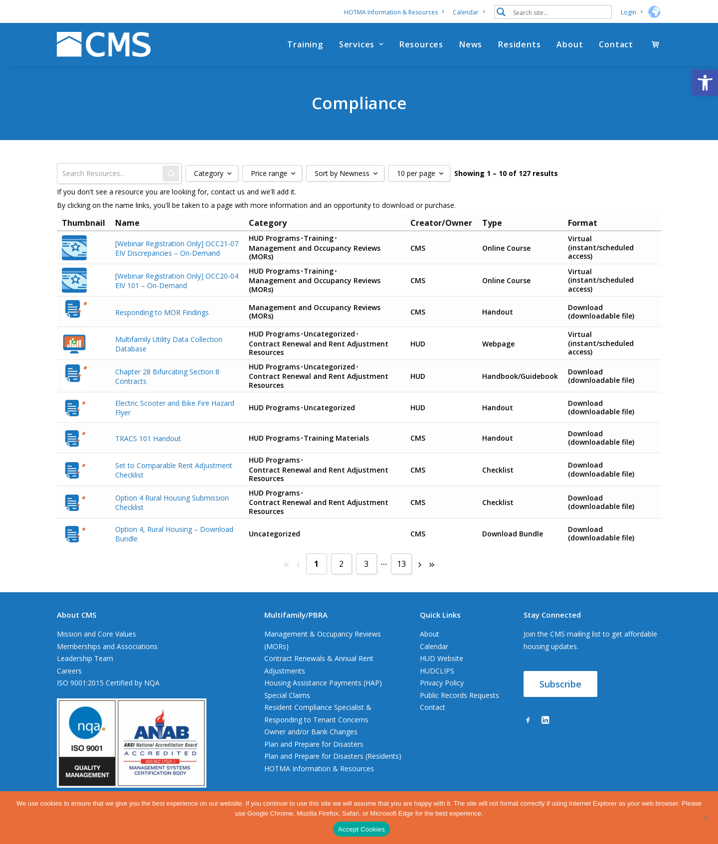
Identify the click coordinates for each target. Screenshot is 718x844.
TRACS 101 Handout (148, 438)
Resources (421, 44)
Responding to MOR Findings (162, 312)
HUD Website (441, 658)
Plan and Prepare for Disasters (313, 744)
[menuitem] (395, 12)
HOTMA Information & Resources (394, 12)
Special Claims (287, 695)
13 (401, 563)
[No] (706, 818)
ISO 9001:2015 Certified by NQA (108, 682)
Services (361, 44)
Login (631, 12)
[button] (705, 83)
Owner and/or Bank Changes (311, 731)
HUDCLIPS (437, 670)
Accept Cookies (361, 829)
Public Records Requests (459, 695)
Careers (69, 670)
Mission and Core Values (96, 634)
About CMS (76, 615)
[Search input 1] (560, 12)
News (470, 44)
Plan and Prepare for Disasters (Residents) (332, 756)
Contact (616, 44)
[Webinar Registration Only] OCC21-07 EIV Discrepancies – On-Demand (176, 247)
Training (305, 44)
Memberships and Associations (107, 646)
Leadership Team (85, 658)
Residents (519, 44)
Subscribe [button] (560, 684)
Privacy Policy (442, 682)
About (569, 44)
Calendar (469, 12)
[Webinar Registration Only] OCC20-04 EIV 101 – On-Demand (176, 280)
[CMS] (104, 44)
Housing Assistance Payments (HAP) (323, 682)
